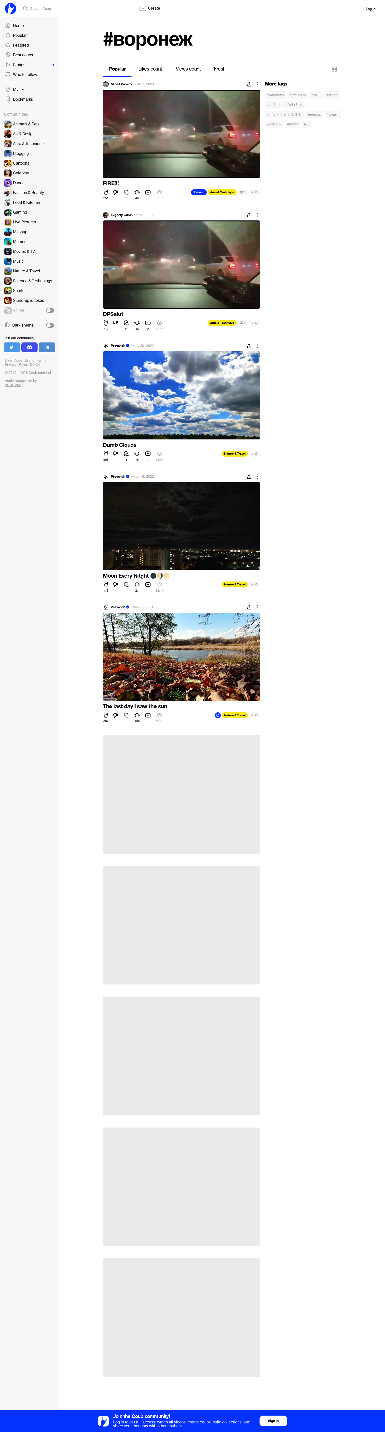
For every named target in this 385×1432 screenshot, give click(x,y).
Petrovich (118, 346)
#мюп (316, 95)
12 (254, 584)
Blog (8, 360)
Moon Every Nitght (136, 575)
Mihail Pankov (121, 84)
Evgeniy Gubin (122, 215)
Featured (17, 45)
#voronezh (275, 95)
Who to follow (21, 74)
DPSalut (113, 314)
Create (149, 8)
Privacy (10, 364)
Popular (16, 35)
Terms (41, 360)
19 (254, 322)
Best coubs (19, 55)
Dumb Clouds (120, 445)
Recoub (198, 192)
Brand (29, 360)
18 (254, 192)
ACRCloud (13, 385)
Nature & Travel (235, 454)
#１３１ (273, 104)
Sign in (273, 1421)
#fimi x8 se (294, 104)
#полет (292, 124)
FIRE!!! (111, 183)
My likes (16, 89)
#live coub (298, 95)
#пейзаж (314, 114)
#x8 (307, 124)
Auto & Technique (222, 192)
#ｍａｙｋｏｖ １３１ (284, 114)
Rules (23, 364)
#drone (331, 95)
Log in (370, 8)
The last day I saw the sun (135, 706)
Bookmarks (19, 99)
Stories (29, 64)
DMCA (35, 364)
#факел (333, 114)
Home (14, 25)
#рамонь (274, 124)
